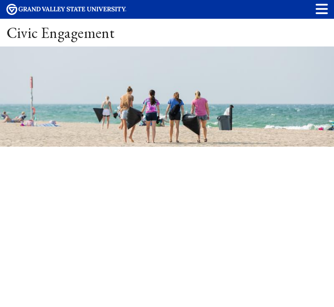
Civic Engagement (60, 32)
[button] (322, 8)
